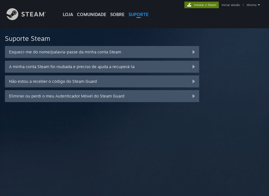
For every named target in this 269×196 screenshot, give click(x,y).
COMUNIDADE (91, 14)
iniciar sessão (231, 5)
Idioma (251, 5)
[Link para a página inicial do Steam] (30, 18)
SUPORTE (138, 14)
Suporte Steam (27, 38)
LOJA (68, 14)
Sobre (117, 14)
